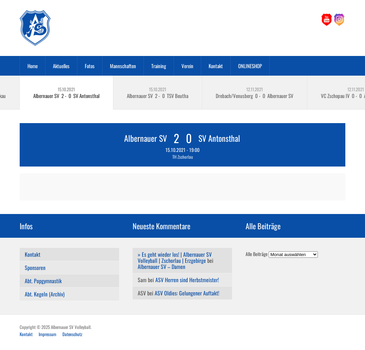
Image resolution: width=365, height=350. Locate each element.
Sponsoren (35, 268)
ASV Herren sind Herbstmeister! (187, 280)
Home (32, 66)
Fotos (90, 66)
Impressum (47, 334)
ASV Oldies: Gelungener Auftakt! (187, 293)
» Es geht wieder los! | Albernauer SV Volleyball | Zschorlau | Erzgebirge (175, 257)
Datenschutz (72, 334)
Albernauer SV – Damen (161, 266)
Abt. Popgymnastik (43, 281)
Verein (187, 66)
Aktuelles (61, 66)
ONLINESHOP (250, 66)
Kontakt (216, 66)
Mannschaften (123, 66)
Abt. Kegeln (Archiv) (44, 294)
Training (158, 66)
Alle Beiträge (257, 253)
